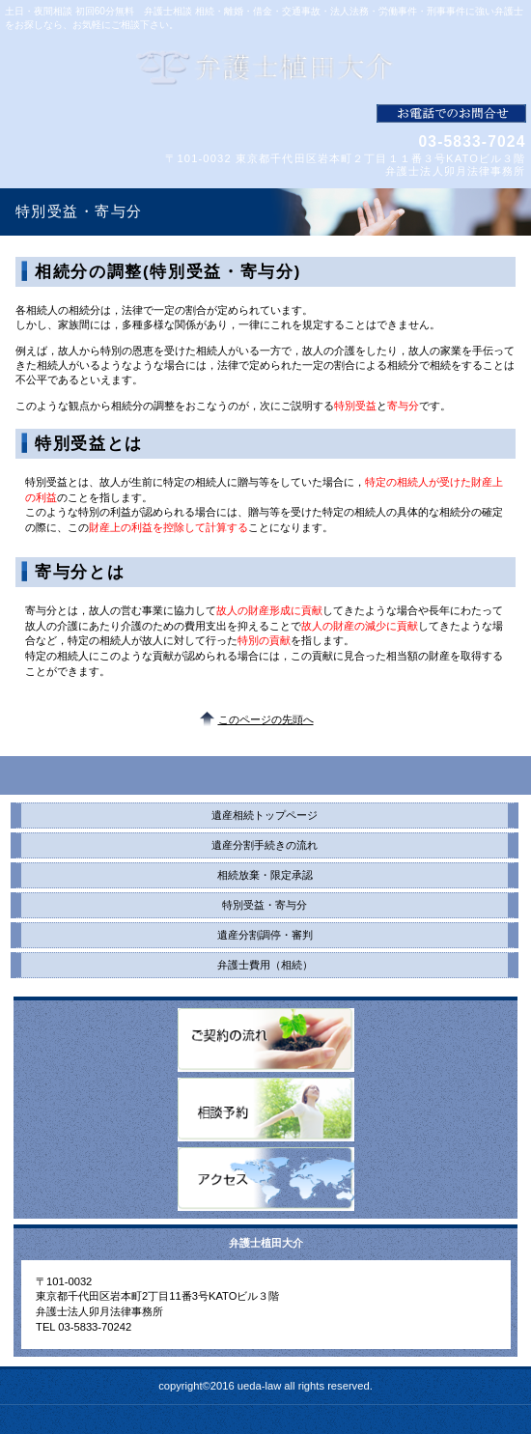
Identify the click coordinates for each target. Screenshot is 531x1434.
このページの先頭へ (266, 719)
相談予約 (266, 1109)
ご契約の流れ (266, 1040)
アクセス (266, 1179)
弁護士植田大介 (266, 68)
